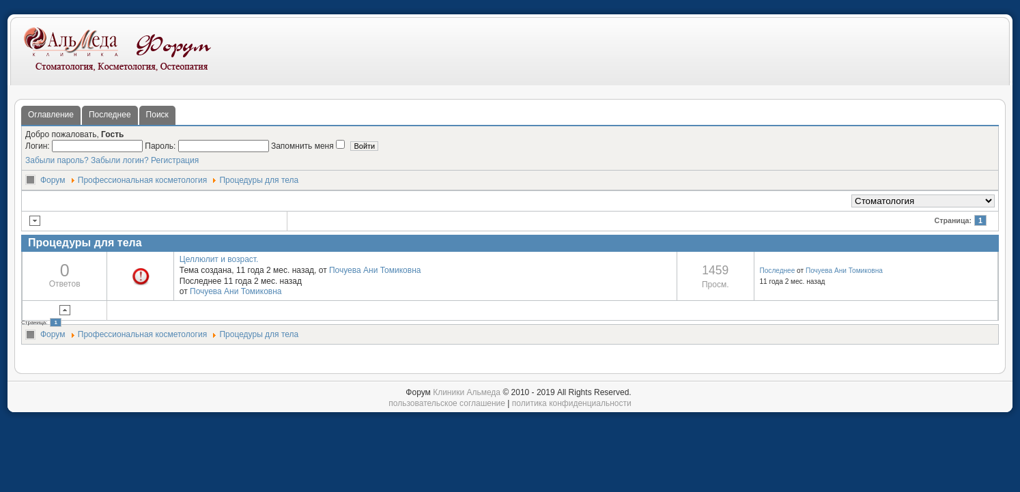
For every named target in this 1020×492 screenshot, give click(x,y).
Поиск (157, 114)
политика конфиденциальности (572, 403)
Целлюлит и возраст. (219, 259)
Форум (52, 180)
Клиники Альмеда (466, 392)
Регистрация (175, 160)
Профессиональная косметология (142, 180)
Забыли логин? (120, 160)
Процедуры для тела (258, 180)
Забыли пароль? (57, 160)
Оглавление (51, 114)
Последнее (110, 114)
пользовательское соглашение (446, 403)
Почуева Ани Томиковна (375, 270)
